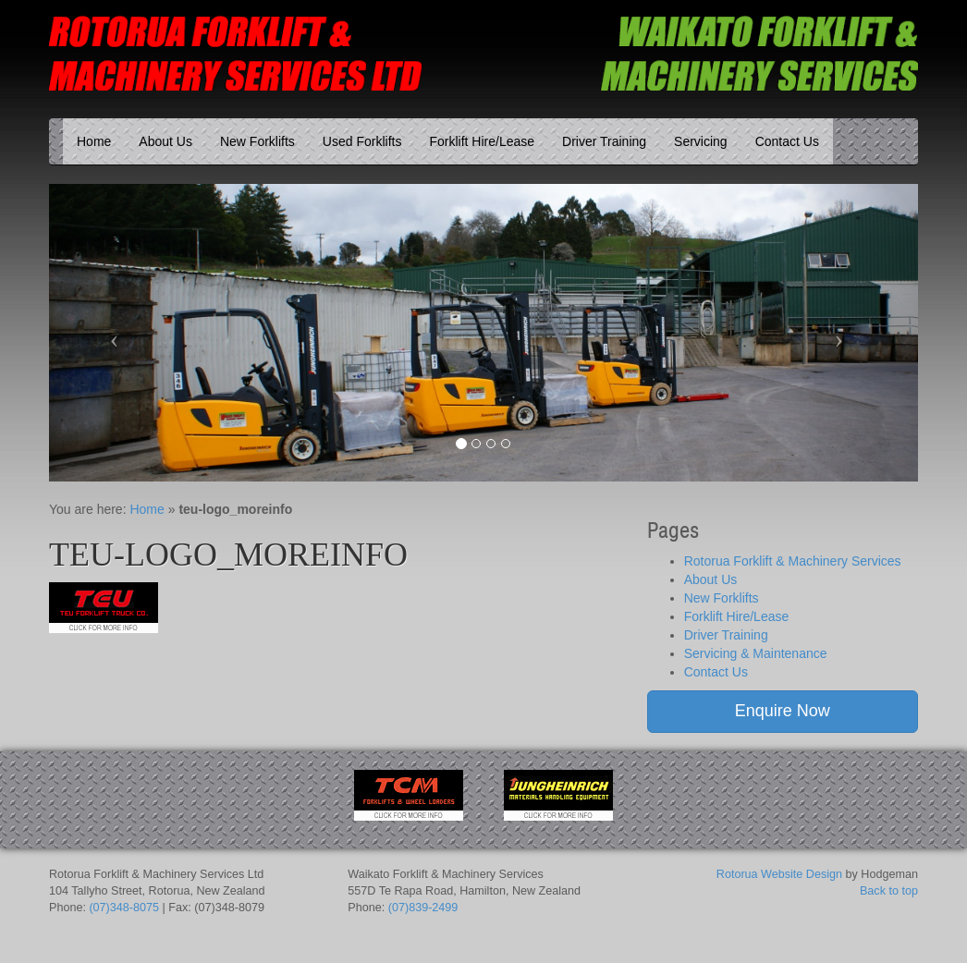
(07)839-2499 (423, 907)
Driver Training (604, 141)
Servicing (701, 141)
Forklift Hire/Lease (481, 141)
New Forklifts (257, 141)
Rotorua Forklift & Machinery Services (792, 561)
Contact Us (787, 141)
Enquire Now (782, 710)
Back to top (889, 890)
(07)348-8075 (124, 907)
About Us (165, 141)
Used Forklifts (362, 141)
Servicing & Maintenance (755, 653)
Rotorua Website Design (779, 874)
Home (94, 141)
